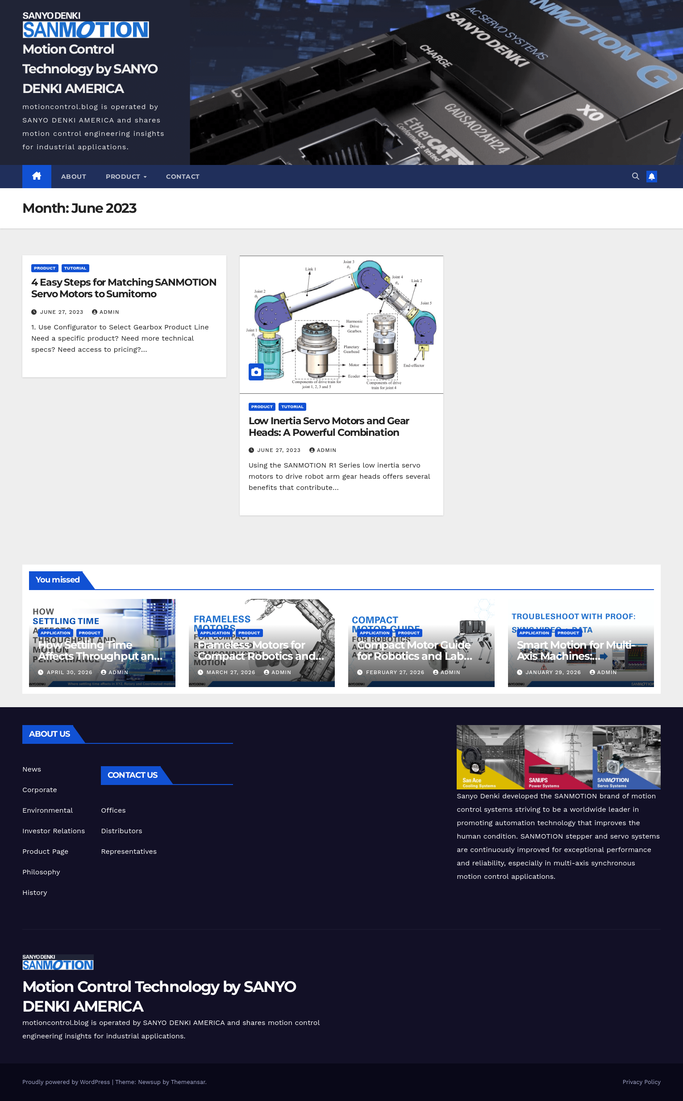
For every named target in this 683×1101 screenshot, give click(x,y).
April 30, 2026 (71, 672)
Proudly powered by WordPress (67, 1082)
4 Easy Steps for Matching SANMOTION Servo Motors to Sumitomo (124, 288)
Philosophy (41, 872)
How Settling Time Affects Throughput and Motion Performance (99, 656)
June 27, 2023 (63, 312)
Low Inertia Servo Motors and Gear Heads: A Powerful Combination (329, 427)
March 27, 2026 (232, 672)
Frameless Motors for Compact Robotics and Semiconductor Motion (257, 656)
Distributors (121, 831)
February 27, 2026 (396, 672)
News (31, 769)
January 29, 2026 (554, 672)
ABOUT (74, 177)
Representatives (129, 851)
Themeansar (188, 1082)
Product (124, 177)
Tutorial (75, 268)
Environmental (47, 810)
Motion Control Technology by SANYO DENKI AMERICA (90, 68)
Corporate (39, 789)
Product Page (45, 851)
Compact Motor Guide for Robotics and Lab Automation (414, 656)
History (34, 892)
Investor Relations (53, 831)
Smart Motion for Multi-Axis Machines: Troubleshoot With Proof (580, 656)
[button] (635, 176)
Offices (113, 810)
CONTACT (183, 177)
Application (56, 632)
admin (106, 312)
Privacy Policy (642, 1082)
